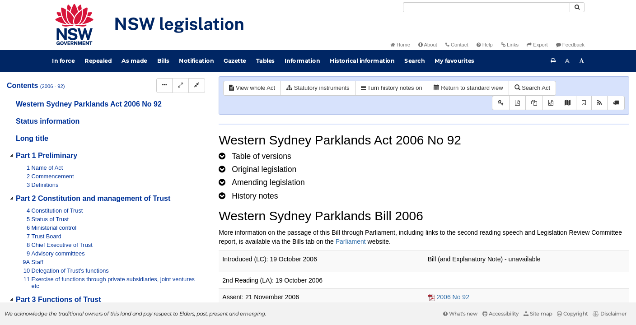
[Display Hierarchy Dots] (164, 85)
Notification (196, 60)
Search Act (532, 87)
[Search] (486, 7)
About (427, 44)
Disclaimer (610, 314)
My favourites (454, 60)
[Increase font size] (581, 61)
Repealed (98, 60)
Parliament (351, 241)
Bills (163, 60)
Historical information (362, 60)
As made (134, 60)
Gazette (235, 60)
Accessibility (500, 314)
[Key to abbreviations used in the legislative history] (501, 103)
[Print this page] (553, 61)
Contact (456, 44)
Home (400, 44)
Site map (538, 314)
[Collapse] (196, 85)
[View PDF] (517, 103)
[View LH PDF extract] (534, 103)
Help (485, 44)
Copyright (572, 314)
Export (537, 44)
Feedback (570, 44)
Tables (265, 60)
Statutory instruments (317, 87)
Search (414, 60)
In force (63, 60)
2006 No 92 (453, 297)
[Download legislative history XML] (550, 103)
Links (510, 44)
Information (302, 60)
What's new (460, 314)
